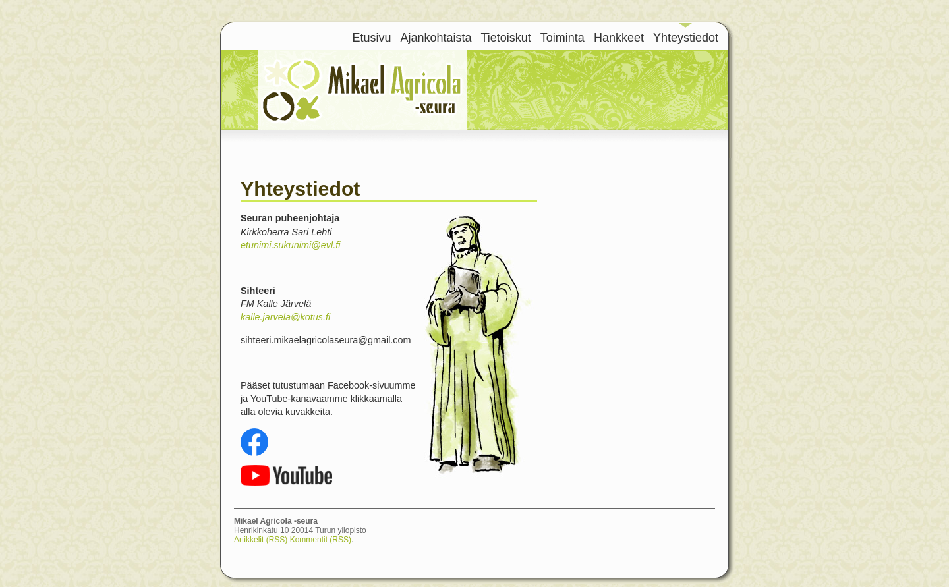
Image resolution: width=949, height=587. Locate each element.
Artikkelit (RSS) (260, 539)
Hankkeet (619, 37)
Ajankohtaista (435, 37)
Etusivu (371, 37)
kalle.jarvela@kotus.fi (285, 317)
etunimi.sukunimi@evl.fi (290, 245)
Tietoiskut (506, 37)
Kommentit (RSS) (320, 539)
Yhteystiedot (685, 37)
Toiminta (562, 37)
